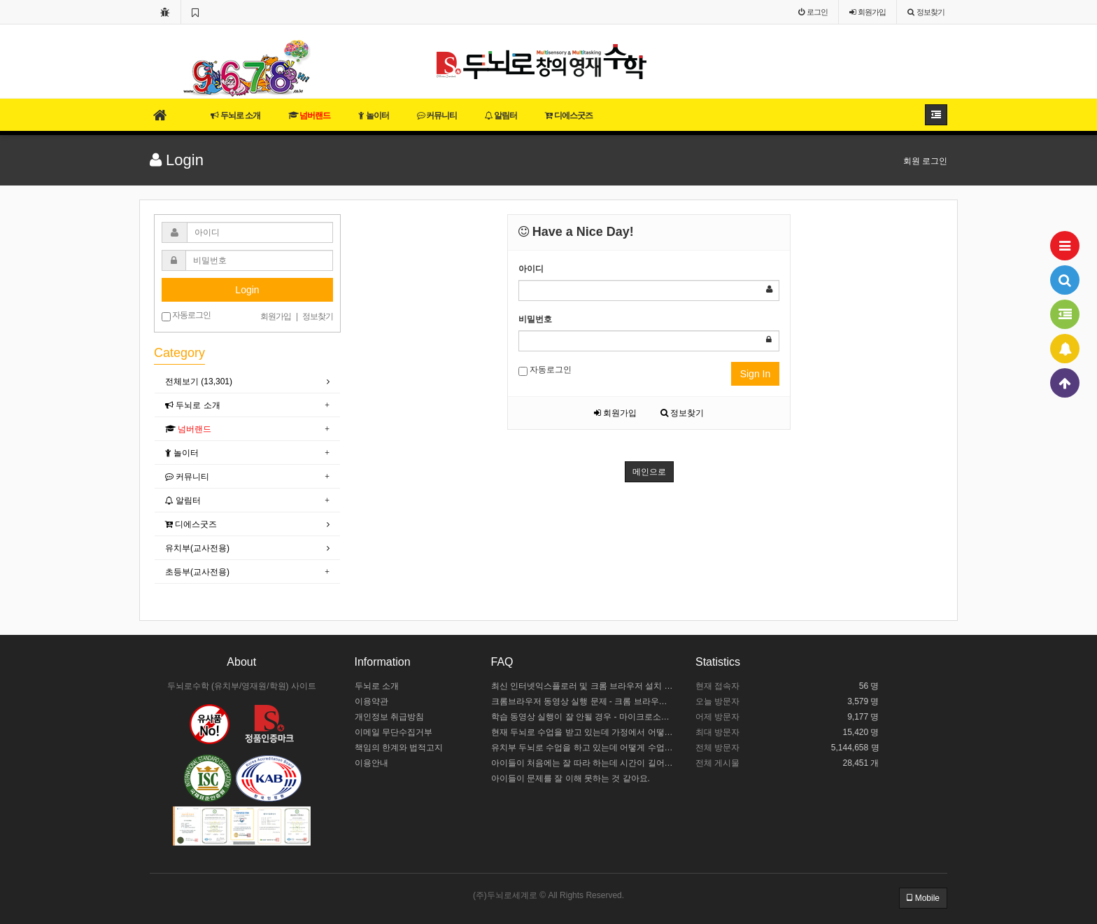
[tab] (247, 381)
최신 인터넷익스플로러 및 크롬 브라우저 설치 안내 (583, 686)
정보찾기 (682, 413)
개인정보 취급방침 (389, 717)
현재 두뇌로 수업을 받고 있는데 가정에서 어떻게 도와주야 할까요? (583, 732)
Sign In (755, 373)
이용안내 (371, 763)
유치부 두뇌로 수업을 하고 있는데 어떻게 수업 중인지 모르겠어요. (583, 747)
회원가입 (615, 413)
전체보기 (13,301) (198, 381)
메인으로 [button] (649, 472)
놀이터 (373, 115)
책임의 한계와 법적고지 (399, 747)
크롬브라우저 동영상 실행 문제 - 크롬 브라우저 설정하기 (583, 701)
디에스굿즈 (568, 115)
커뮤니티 (437, 115)
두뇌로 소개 (235, 115)
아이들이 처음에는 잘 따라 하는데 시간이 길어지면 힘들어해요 (583, 763)
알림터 (501, 115)
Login (247, 289)
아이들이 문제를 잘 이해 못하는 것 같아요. (570, 778)
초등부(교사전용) (197, 572)
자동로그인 (545, 370)
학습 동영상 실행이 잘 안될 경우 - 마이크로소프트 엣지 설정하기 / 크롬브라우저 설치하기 (583, 717)
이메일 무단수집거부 (393, 732)
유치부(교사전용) (197, 548)
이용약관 (371, 701)
